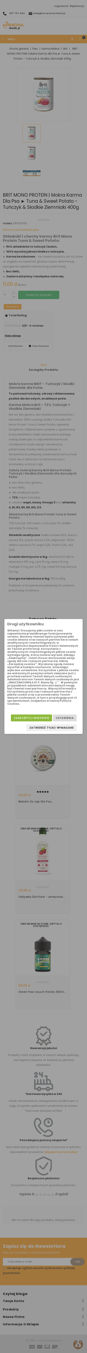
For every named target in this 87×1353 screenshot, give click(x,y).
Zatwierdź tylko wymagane (51, 728)
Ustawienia (65, 718)
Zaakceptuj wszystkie (31, 718)
